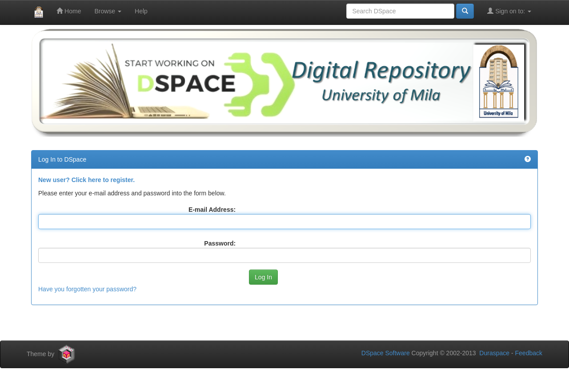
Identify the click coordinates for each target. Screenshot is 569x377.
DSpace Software (385, 353)
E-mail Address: (212, 209)
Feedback (528, 353)
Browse (107, 11)
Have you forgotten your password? (87, 289)
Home (68, 11)
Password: (220, 243)
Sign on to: (509, 11)
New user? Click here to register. (86, 179)
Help (141, 11)
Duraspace (494, 353)
